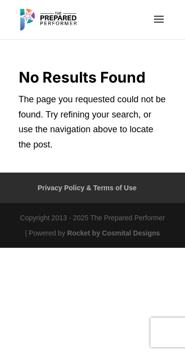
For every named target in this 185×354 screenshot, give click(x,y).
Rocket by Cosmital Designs (113, 233)
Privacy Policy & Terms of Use (87, 188)
